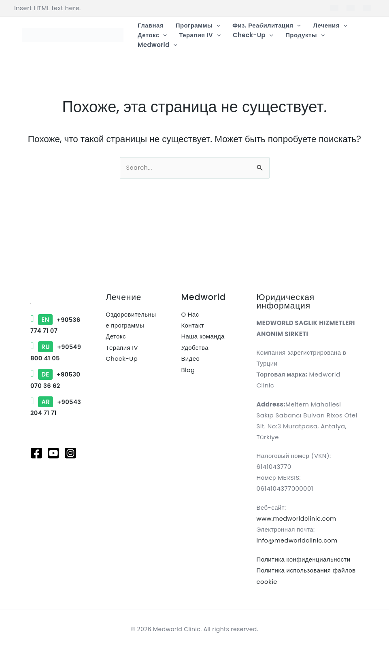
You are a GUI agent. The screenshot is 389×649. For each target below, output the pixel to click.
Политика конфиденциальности (304, 559)
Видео (190, 358)
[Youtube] (53, 474)
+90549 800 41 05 (54, 358)
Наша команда (202, 336)
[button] (216, 25)
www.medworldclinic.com (297, 519)
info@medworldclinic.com (298, 540)
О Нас (190, 315)
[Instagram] (70, 474)
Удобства (194, 347)
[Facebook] (36, 474)
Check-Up (122, 358)
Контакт (192, 325)
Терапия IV (122, 347)
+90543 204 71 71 (54, 423)
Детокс (116, 336)
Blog (188, 369)
